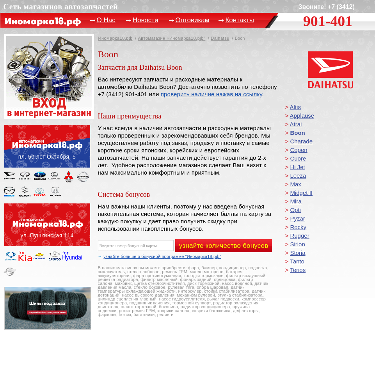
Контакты (239, 20)
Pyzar (297, 218)
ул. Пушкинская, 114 (47, 224)
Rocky (298, 227)
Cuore (298, 158)
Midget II (301, 192)
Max (295, 184)
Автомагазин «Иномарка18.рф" (172, 38)
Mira (295, 201)
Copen (298, 150)
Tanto (297, 261)
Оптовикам (193, 20)
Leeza (298, 175)
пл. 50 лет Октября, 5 (47, 146)
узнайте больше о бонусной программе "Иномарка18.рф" (162, 256)
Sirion (297, 244)
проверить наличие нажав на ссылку (211, 94)
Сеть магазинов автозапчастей (61, 6)
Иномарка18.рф (115, 38)
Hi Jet (297, 167)
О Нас (106, 20)
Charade (301, 141)
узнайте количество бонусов (223, 245)
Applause (302, 115)
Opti (295, 210)
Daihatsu (220, 38)
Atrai (296, 124)
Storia (297, 252)
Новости (145, 20)
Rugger (299, 235)
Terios (298, 270)
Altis (295, 107)
